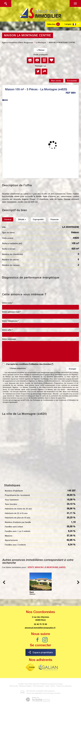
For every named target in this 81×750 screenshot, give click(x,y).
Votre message (9, 339)
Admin (52, 686)
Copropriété (38, 219)
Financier (55, 219)
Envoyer (72, 369)
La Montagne (41, 42)
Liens (47, 686)
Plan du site (14, 686)
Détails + (22, 219)
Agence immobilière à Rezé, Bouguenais (17, 42)
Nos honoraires (38, 686)
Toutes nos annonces (63, 686)
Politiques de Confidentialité (43, 400)
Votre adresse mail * (11, 312)
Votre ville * (7, 330)
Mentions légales (25, 686)
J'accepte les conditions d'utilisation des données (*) (29, 364)
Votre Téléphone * (10, 321)
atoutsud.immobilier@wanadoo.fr (40, 628)
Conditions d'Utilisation (67, 400)
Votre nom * (7, 303)
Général (7, 219)
